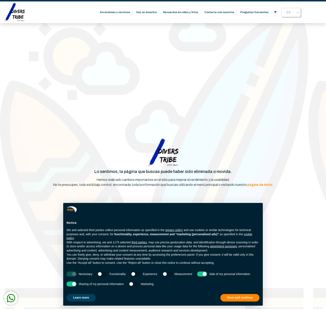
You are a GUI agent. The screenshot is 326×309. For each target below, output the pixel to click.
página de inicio (259, 184)
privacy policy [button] (174, 230)
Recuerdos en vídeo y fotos (180, 12)
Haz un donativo (146, 12)
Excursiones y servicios (115, 12)
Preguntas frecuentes (255, 12)
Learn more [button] (81, 297)
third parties (139, 242)
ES (289, 13)
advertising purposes (223, 246)
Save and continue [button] (240, 297)
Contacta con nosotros (219, 12)
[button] (257, 209)
